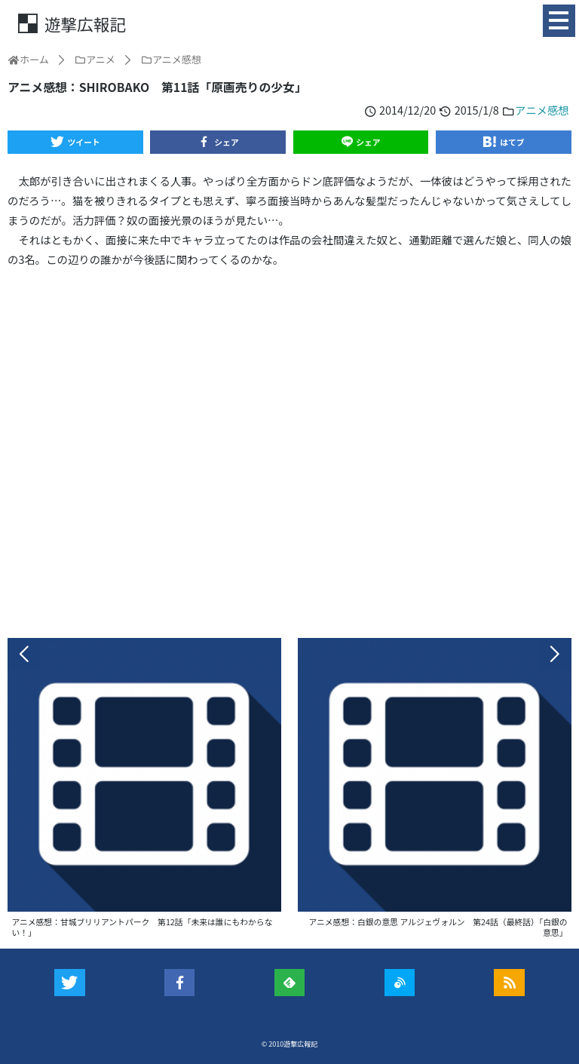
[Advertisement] (289, 453)
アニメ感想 (542, 110)
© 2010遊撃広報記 (290, 1044)
